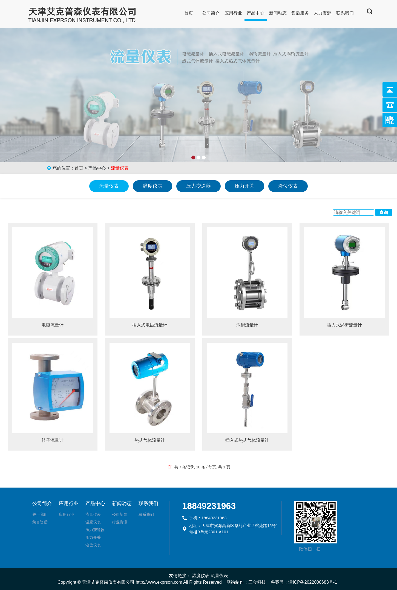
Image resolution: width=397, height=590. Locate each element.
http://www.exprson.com (159, 582)
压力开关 (244, 186)
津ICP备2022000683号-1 (312, 582)
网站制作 (235, 582)
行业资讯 (119, 522)
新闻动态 (278, 13)
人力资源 (322, 13)
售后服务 (300, 13)
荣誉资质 (40, 522)
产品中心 (255, 13)
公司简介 (211, 13)
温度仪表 (152, 186)
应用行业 (233, 13)
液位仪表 (288, 186)
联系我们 (345, 13)
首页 (188, 13)
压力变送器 (198, 186)
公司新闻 (119, 514)
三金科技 (257, 582)
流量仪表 (109, 186)
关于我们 (40, 514)
